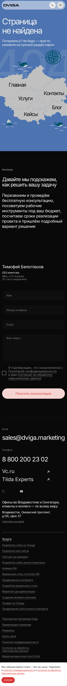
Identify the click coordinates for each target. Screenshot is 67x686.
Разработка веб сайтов (15, 550)
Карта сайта (9, 636)
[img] (52, 5)
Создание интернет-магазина (19, 597)
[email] (33, 324)
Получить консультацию (33, 393)
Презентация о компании (16, 624)
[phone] (33, 310)
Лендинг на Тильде (13, 603)
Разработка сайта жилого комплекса (23, 562)
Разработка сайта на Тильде (18, 545)
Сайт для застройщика (15, 556)
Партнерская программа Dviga (20, 618)
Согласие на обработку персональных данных (30, 376)
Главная (17, 85)
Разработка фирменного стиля (19, 585)
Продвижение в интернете (17, 580)
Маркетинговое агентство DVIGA (21, 656)
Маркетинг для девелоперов (18, 591)
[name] (33, 295)
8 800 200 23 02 (25, 459)
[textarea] (33, 348)
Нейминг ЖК (9, 568)
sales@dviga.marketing (33, 437)
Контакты (54, 93)
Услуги (25, 98)
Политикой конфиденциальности (32, 371)
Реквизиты (8, 630)
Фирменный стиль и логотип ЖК (20, 574)
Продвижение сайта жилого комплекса (25, 608)
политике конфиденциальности (19, 670)
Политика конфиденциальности (20, 642)
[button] (60, 5)
